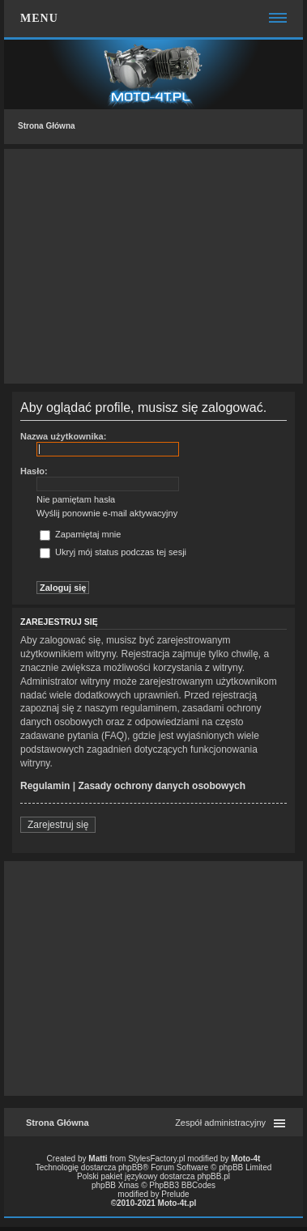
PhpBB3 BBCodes (182, 1185)
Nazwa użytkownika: (63, 436)
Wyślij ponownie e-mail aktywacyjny (106, 513)
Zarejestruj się (58, 824)
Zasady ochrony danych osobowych (161, 786)
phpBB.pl (213, 1176)
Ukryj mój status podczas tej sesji (113, 552)
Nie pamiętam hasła (75, 499)
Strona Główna (46, 125)
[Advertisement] (153, 266)
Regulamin (45, 786)
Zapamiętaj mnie (80, 534)
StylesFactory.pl (156, 1158)
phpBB (130, 1167)
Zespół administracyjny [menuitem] (220, 1122)
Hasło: (34, 471)
